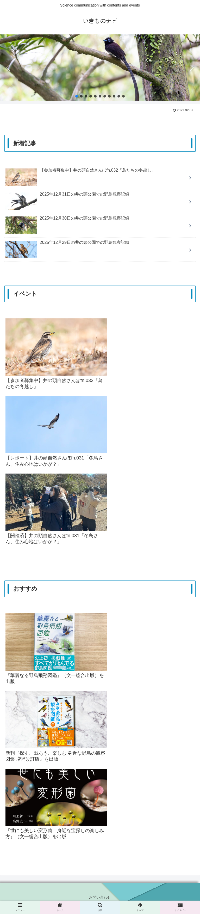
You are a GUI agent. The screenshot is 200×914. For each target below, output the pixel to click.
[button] (8, 68)
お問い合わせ (100, 897)
